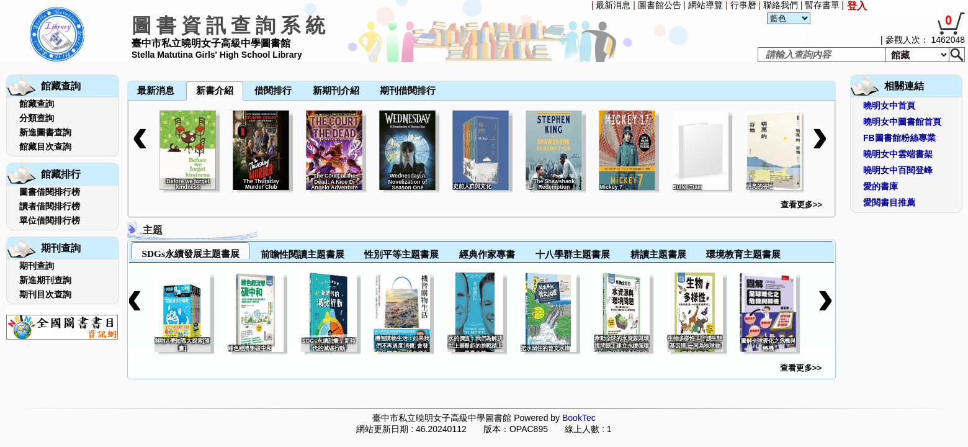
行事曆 (743, 5)
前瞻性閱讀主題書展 (302, 254)
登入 (857, 6)
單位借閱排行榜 (49, 220)
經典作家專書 (487, 254)
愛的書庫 (880, 186)
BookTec (579, 418)
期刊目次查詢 (45, 294)
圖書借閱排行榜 (49, 192)
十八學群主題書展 (573, 254)
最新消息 (613, 5)
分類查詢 (36, 118)
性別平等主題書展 (401, 254)
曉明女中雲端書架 (898, 154)
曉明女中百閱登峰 (898, 170)
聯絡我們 (780, 5)
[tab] (190, 250)
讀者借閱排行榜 (49, 206)
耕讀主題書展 (658, 254)
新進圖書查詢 (45, 132)
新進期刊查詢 (45, 280)
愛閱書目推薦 (889, 202)
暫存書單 (822, 5)
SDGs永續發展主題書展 (190, 253)
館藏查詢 (36, 104)
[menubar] (160, 63)
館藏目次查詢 (45, 146)
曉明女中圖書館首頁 (902, 122)
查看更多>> (801, 204)
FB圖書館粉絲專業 (899, 138)
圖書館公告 (659, 5)
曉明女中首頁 (889, 106)
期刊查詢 (36, 266)
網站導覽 (705, 5)
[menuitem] (128, 63)
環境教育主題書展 (743, 254)
